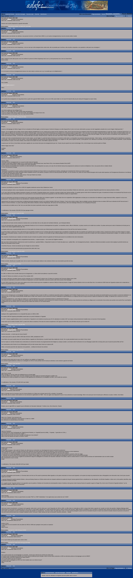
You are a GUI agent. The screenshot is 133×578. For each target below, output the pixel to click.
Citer (14, 28)
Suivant (103, 14)
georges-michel (12, 183)
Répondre (9, 28)
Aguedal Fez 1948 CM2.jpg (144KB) (17, 530)
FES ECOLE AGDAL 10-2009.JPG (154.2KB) (19, 26)
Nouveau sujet (29, 14)
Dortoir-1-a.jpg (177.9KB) (14, 264)
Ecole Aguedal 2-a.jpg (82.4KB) (16, 213)
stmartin (10, 94)
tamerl (9, 19)
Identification (43, 14)
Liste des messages (20, 14)
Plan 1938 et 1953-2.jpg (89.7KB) (16, 324)
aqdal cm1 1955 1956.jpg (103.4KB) (17, 117)
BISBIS (9, 427)
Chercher (37, 14)
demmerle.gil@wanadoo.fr (7, 85)
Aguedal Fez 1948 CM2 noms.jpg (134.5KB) (19, 542)
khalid (9, 369)
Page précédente (96, 14)
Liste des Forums (10, 14)
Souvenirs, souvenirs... (113, 14)
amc (9, 156)
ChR (9, 401)
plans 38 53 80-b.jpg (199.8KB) (16, 349)
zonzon (9, 31)
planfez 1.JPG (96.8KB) (14, 363)
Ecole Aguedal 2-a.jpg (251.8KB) (16, 251)
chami (9, 519)
